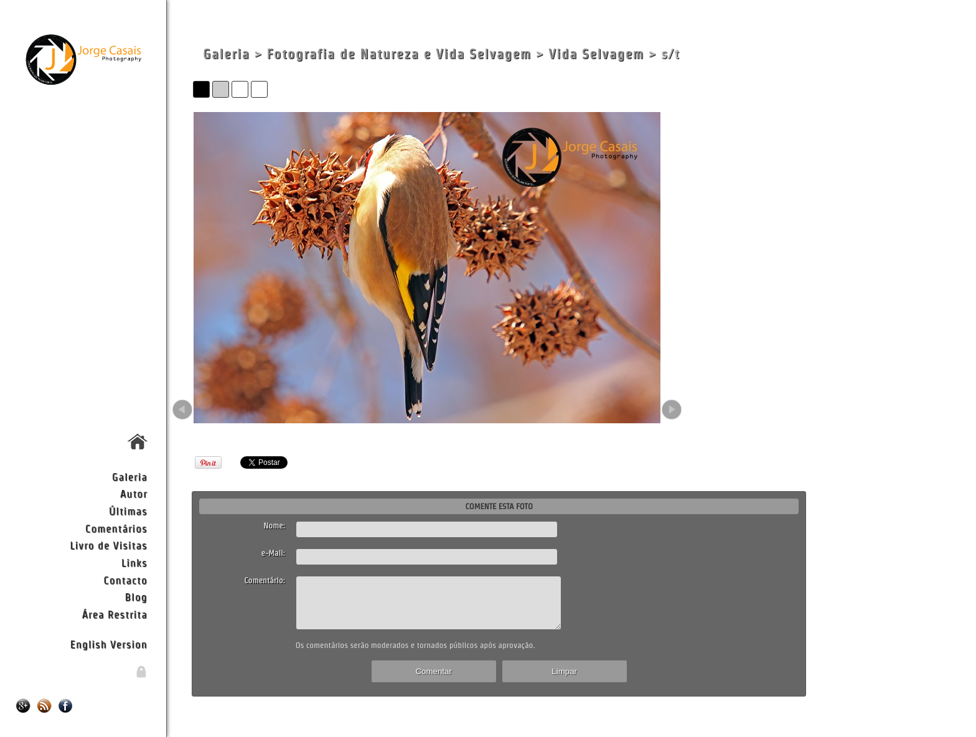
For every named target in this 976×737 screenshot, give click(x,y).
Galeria (130, 476)
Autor (134, 493)
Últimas (128, 511)
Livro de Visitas (108, 545)
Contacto (125, 580)
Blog (136, 597)
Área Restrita (114, 614)
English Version (109, 644)
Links (134, 562)
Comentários (116, 528)
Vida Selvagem (596, 54)
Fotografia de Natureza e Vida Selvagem (398, 54)
